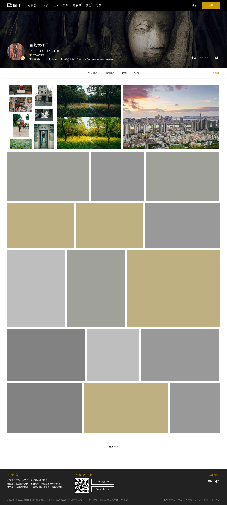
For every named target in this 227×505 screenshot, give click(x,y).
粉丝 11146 (53, 50)
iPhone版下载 (102, 481)
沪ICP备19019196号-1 (61, 500)
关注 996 (38, 50)
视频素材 (33, 5)
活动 (66, 5)
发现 (89, 5)
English (204, 57)
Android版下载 (102, 489)
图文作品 (93, 72)
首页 (46, 5)
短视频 (77, 5)
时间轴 (215, 73)
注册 (211, 5)
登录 (194, 5)
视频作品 (110, 72)
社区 (56, 5)
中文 (193, 57)
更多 (98, 5)
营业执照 (77, 500)
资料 (136, 72)
